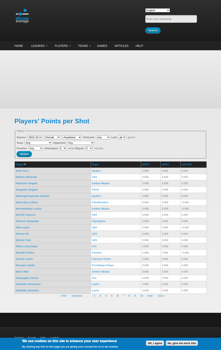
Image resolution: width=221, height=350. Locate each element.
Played (79, 148)
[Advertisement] (110, 79)
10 (141, 295)
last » (161, 295)
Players (61, 45)
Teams (83, 45)
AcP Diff (187, 164)
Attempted (51, 148)
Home (19, 45)
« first (63, 295)
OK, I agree (155, 343)
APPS (165, 164)
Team (20, 142)
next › (150, 295)
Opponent (59, 142)
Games (102, 45)
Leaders (38, 45)
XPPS (145, 164)
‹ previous (76, 295)
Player (21, 164)
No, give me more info (182, 343)
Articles (121, 45)
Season (22, 137)
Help (139, 45)
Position (22, 148)
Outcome (89, 137)
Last (114, 137)
